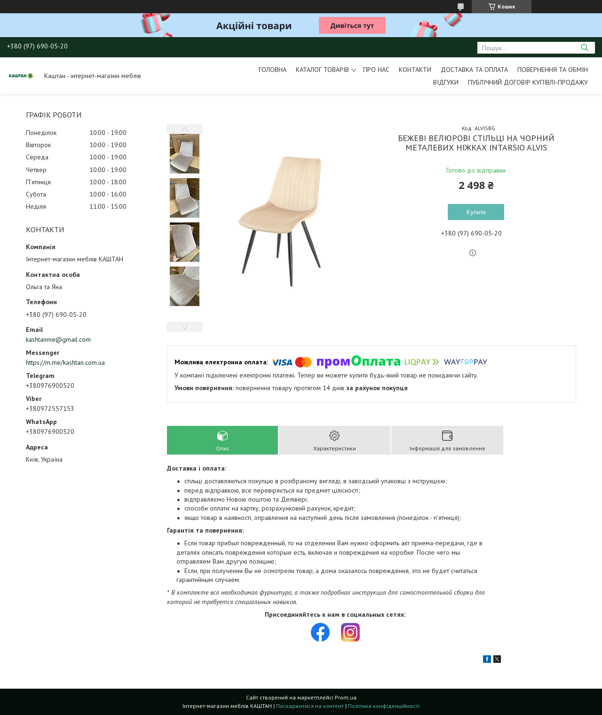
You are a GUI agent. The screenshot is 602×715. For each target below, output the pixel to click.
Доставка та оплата (474, 69)
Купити (476, 212)
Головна (272, 69)
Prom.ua (345, 697)
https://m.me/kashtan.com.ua (65, 362)
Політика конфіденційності (384, 705)
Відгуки (446, 82)
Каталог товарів (322, 69)
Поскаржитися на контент (310, 705)
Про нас (376, 69)
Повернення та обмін (552, 69)
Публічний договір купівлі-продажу (528, 82)
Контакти (415, 69)
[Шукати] (584, 48)
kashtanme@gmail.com (58, 339)
